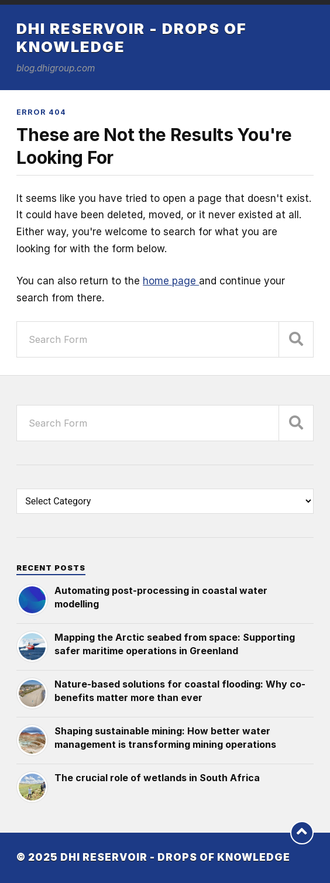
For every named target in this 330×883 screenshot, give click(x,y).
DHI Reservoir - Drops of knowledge (175, 857)
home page (171, 281)
